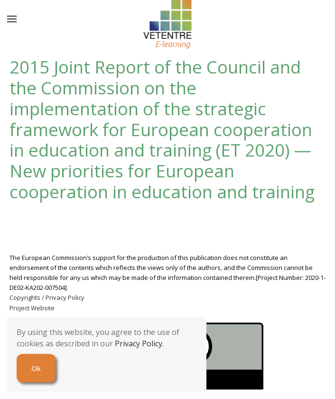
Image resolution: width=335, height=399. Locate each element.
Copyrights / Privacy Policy (46, 297)
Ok (36, 368)
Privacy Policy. (139, 343)
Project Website (32, 308)
